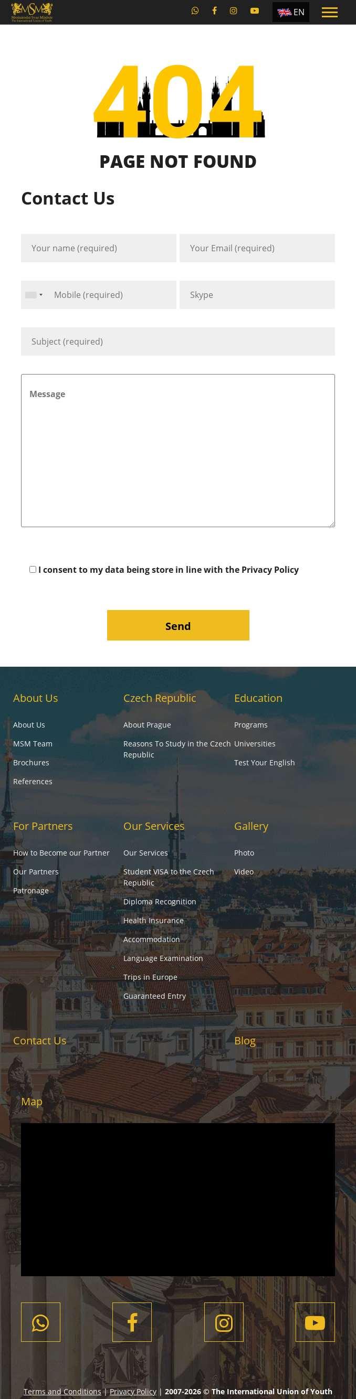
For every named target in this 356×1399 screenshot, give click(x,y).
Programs (251, 725)
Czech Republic (159, 698)
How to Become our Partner (61, 853)
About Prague (147, 725)
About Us (35, 698)
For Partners (43, 826)
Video (244, 872)
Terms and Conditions (62, 1391)
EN (299, 12)
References (33, 781)
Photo (244, 853)
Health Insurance (153, 920)
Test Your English (264, 762)
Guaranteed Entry (154, 996)
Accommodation (151, 939)
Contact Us (40, 1040)
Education (258, 698)
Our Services (154, 826)
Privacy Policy (270, 569)
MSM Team (33, 744)
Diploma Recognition (159, 901)
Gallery (251, 826)
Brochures (31, 762)
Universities (255, 744)
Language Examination (163, 958)
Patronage (31, 890)
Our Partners (36, 872)
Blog (245, 1040)
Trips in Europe (150, 977)
